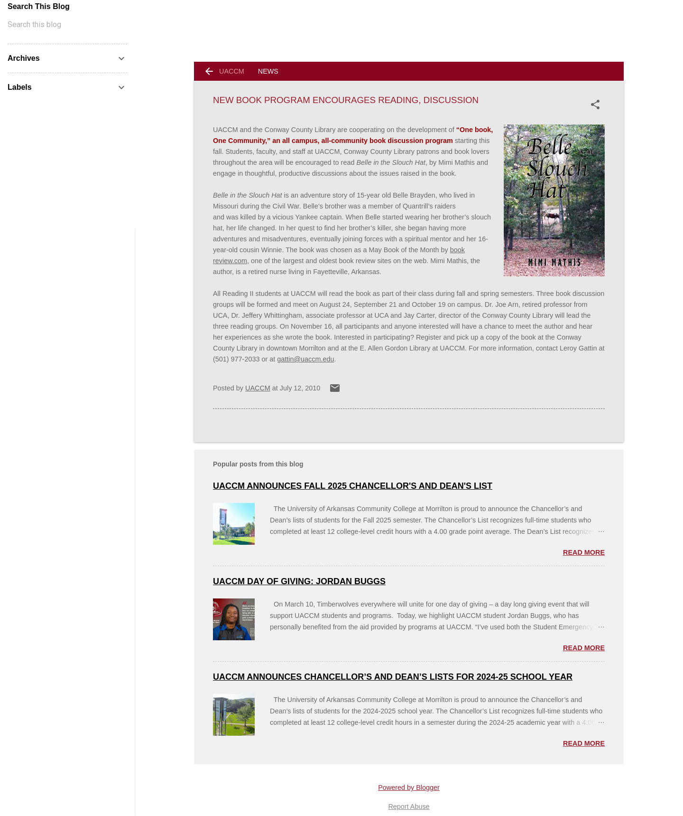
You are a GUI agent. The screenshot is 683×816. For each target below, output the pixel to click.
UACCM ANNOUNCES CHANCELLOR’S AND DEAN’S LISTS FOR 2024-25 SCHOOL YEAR (392, 677)
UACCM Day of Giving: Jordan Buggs (299, 581)
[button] (597, 104)
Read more (584, 552)
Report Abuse (408, 806)
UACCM (231, 71)
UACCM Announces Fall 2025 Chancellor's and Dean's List (352, 486)
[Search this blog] (67, 24)
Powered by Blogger (409, 787)
